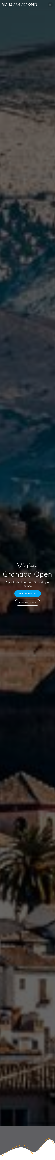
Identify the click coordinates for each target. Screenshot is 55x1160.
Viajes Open (19, 4)
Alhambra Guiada (27, 602)
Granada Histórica (27, 593)
